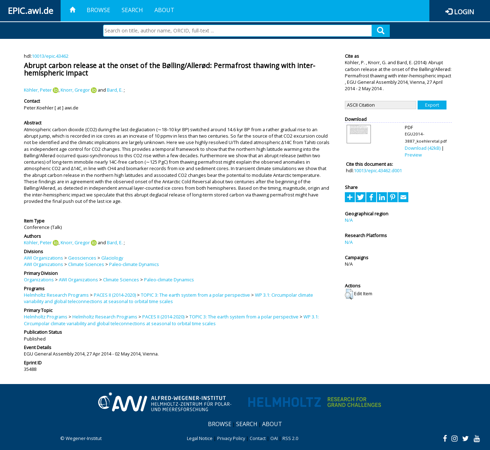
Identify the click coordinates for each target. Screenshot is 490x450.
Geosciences (82, 258)
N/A (349, 220)
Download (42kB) (422, 148)
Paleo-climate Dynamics (134, 264)
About (164, 10)
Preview (413, 155)
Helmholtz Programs (45, 316)
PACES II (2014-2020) (115, 295)
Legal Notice (200, 438)
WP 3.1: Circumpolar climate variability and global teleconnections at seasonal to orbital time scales (168, 298)
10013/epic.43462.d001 (378, 170)
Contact (258, 438)
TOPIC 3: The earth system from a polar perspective (195, 295)
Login (464, 11)
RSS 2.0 (290, 438)
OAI (274, 438)
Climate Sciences (86, 264)
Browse (98, 10)
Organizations (39, 279)
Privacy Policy (231, 438)
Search (132, 10)
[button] (349, 294)
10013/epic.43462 (50, 56)
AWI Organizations (43, 258)
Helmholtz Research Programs (56, 295)
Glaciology (112, 258)
